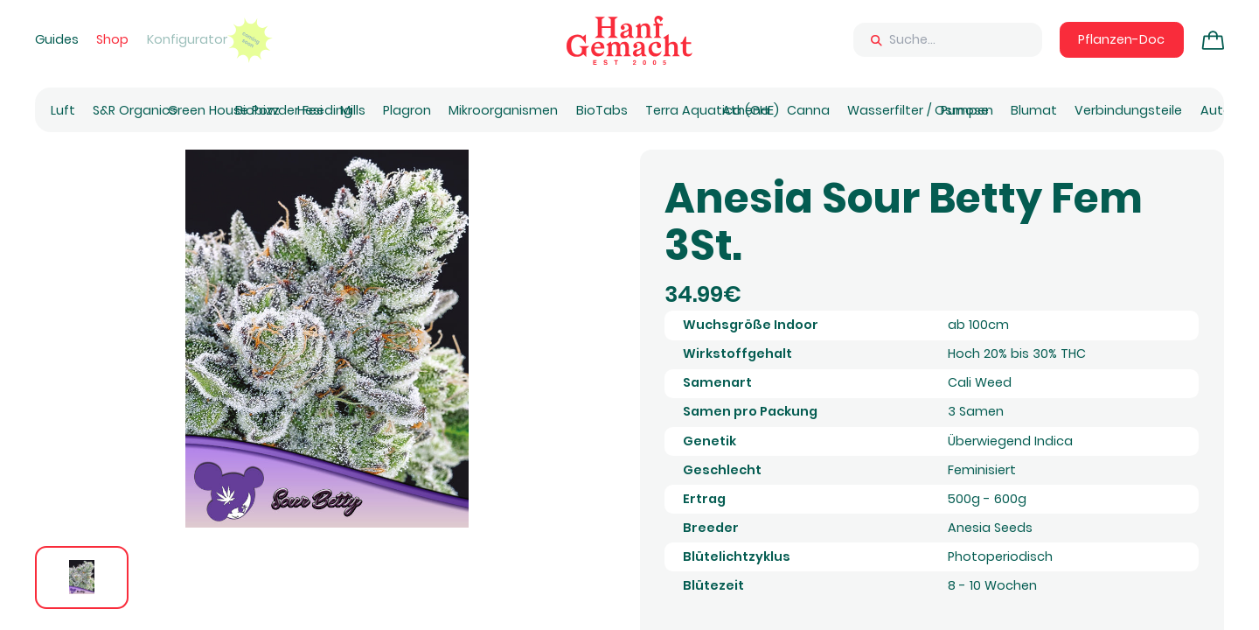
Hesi (310, 110)
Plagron (407, 110)
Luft (63, 110)
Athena (745, 110)
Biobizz (257, 110)
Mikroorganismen (503, 110)
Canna (808, 110)
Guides (57, 39)
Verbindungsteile (1128, 110)
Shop (112, 39)
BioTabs (602, 110)
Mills (352, 110)
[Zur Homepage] (629, 40)
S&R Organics (135, 110)
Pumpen (967, 110)
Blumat (1034, 110)
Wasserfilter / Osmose (918, 110)
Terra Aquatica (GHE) (712, 110)
